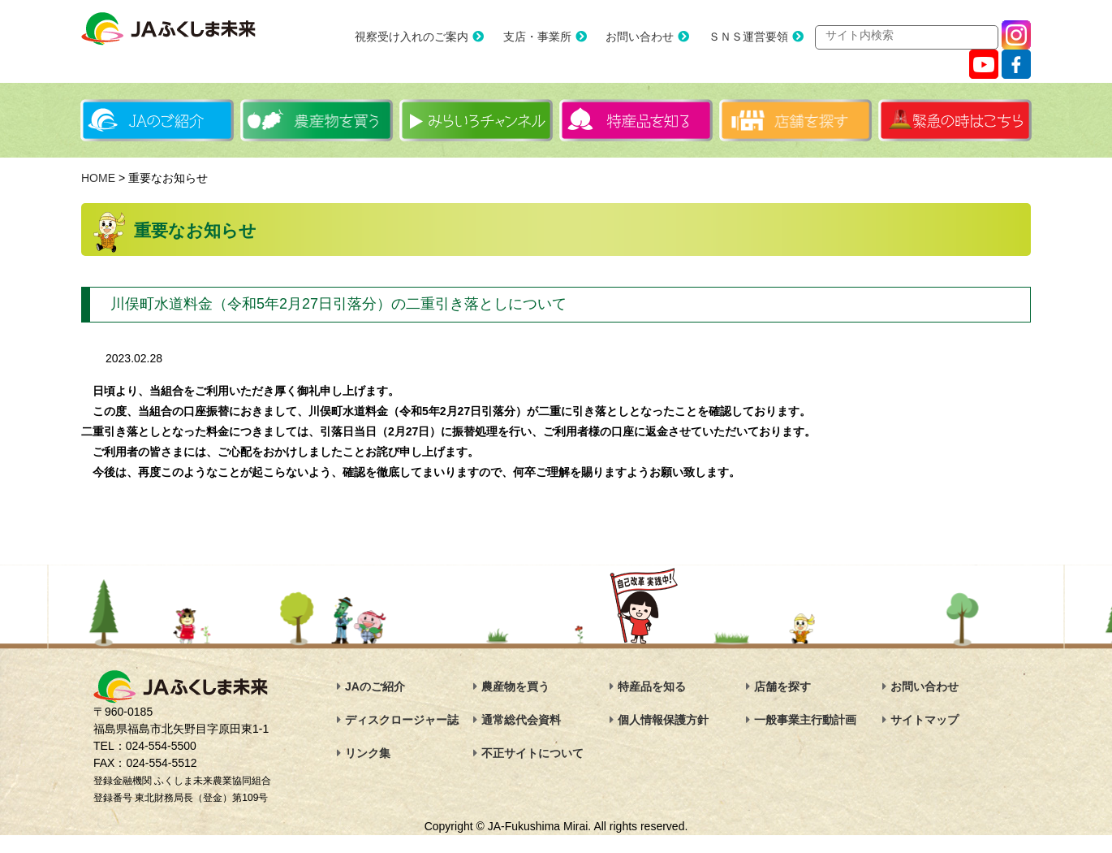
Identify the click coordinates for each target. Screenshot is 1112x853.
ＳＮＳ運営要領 (730, 37)
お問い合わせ (622, 37)
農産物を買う (515, 687)
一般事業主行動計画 (805, 720)
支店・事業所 (519, 37)
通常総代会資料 (521, 720)
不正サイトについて (532, 753)
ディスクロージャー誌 (402, 720)
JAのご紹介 (375, 687)
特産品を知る (652, 687)
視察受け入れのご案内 (393, 37)
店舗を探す (782, 687)
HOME (98, 178)
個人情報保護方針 (663, 720)
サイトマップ (924, 720)
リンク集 (367, 753)
